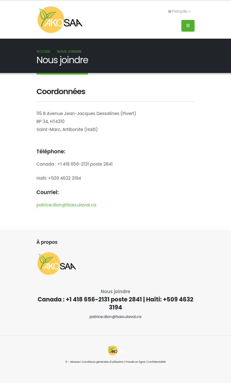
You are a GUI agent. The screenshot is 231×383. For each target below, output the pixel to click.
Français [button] (179, 11)
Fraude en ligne (136, 362)
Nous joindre (69, 51)
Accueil (43, 51)
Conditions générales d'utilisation (102, 362)
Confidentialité (157, 362)
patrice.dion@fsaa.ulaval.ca (66, 205)
